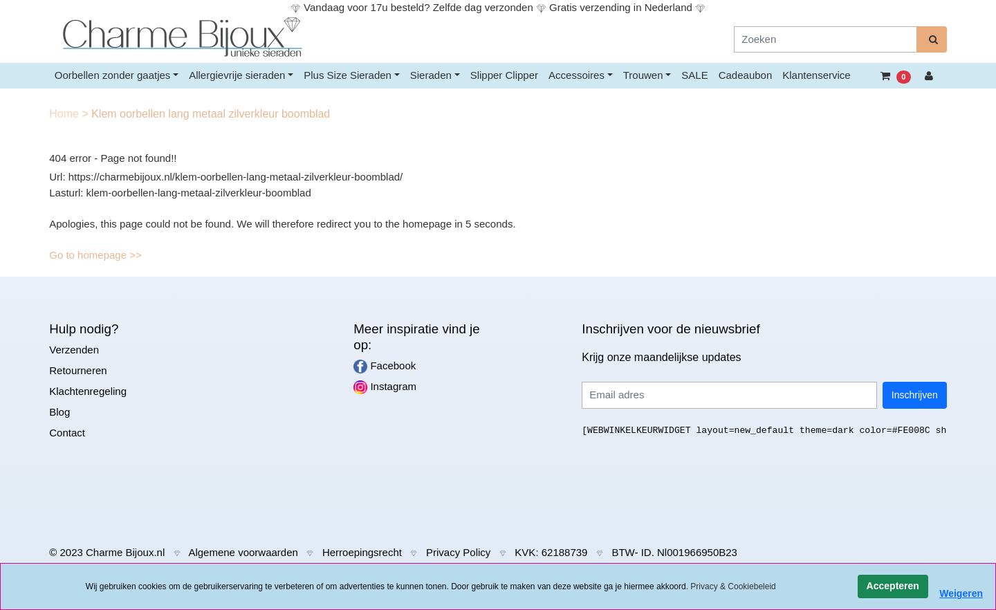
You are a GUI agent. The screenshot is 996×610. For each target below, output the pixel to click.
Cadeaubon (746, 75)
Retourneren (78, 370)
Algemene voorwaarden (242, 552)
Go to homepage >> (95, 255)
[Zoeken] (825, 39)
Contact (67, 432)
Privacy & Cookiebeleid (732, 586)
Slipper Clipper (504, 75)
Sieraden (431, 75)
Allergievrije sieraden (237, 75)
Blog (59, 412)
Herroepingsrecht (362, 552)
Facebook (384, 366)
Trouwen (643, 75)
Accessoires (576, 75)
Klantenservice (816, 75)
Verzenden (74, 349)
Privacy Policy (458, 552)
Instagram (384, 387)
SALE (694, 75)
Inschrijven (915, 394)
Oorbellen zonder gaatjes (113, 75)
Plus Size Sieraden (347, 75)
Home (65, 114)
